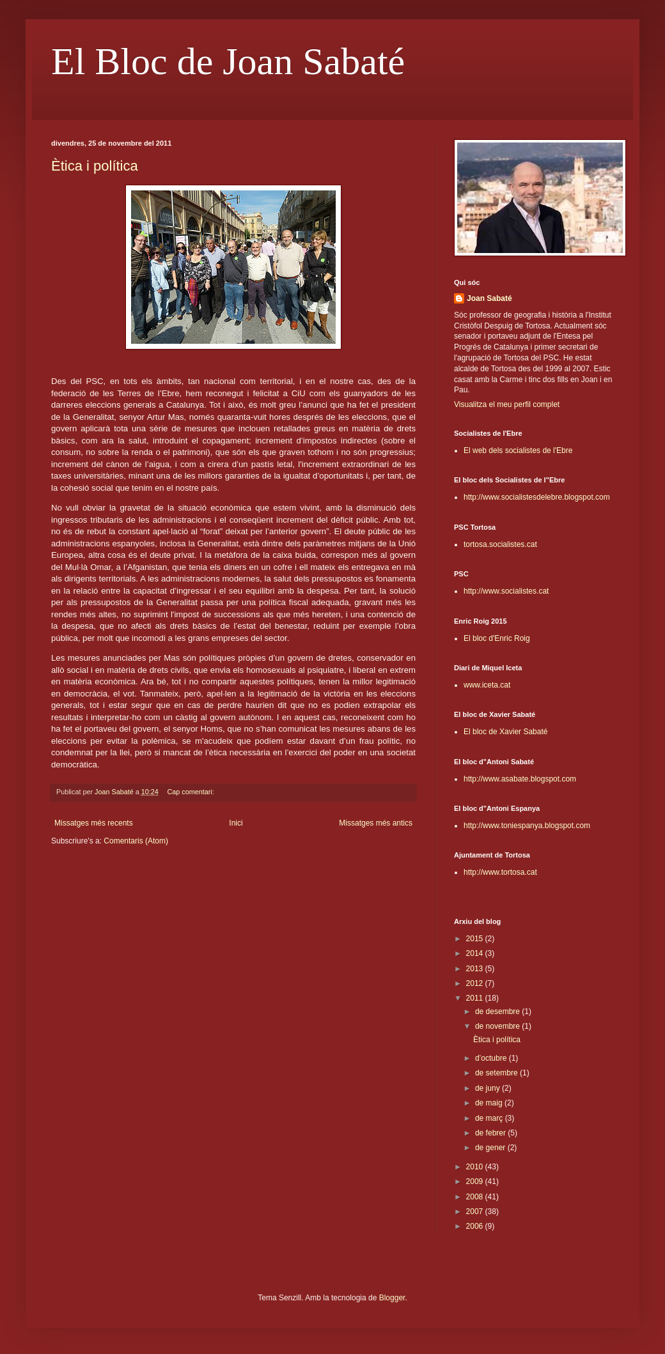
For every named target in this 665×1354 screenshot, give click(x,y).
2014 (475, 953)
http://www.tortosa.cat (500, 872)
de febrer (491, 1132)
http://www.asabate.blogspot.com (520, 778)
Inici (235, 823)
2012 (475, 983)
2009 (475, 1181)
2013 (475, 968)
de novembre (498, 1026)
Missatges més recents (93, 823)
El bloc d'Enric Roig (497, 638)
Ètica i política (94, 166)
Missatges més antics (375, 823)
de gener (491, 1147)
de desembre (498, 1011)
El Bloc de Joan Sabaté (228, 61)
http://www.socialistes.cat (506, 591)
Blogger (392, 1297)
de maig (490, 1102)
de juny (488, 1088)
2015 (475, 938)
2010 (475, 1166)
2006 (475, 1226)
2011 (475, 998)
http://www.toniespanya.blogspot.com (527, 825)
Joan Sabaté (489, 298)
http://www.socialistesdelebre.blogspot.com (537, 497)
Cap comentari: (192, 792)
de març (490, 1118)
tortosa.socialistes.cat (500, 544)
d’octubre (492, 1058)
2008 (475, 1196)
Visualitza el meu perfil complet (506, 404)
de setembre (497, 1072)
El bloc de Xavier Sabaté (505, 731)
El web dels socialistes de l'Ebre (518, 450)
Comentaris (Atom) (136, 840)
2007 (475, 1211)
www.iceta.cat (487, 685)
